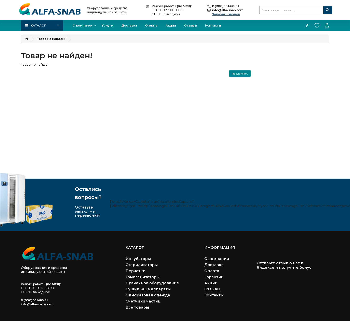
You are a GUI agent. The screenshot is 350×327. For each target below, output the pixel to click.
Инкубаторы (138, 259)
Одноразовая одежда (148, 295)
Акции (171, 25)
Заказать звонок (226, 14)
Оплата (151, 25)
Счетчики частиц (143, 301)
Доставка (129, 25)
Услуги (107, 25)
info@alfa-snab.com (227, 10)
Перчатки (135, 271)
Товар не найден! (51, 39)
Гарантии (214, 277)
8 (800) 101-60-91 (225, 6)
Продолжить (240, 73)
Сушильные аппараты (148, 289)
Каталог (38, 25)
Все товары (137, 307)
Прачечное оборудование (152, 283)
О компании (82, 25)
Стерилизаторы (142, 265)
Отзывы (190, 25)
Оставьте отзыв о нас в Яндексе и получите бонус (284, 265)
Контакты (213, 25)
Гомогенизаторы (143, 277)
